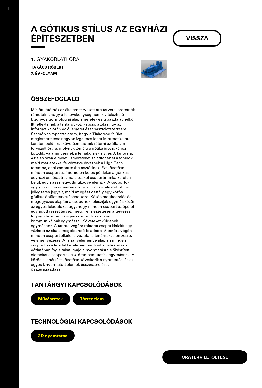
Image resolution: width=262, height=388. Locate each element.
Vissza (197, 38)
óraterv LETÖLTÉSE (205, 357)
